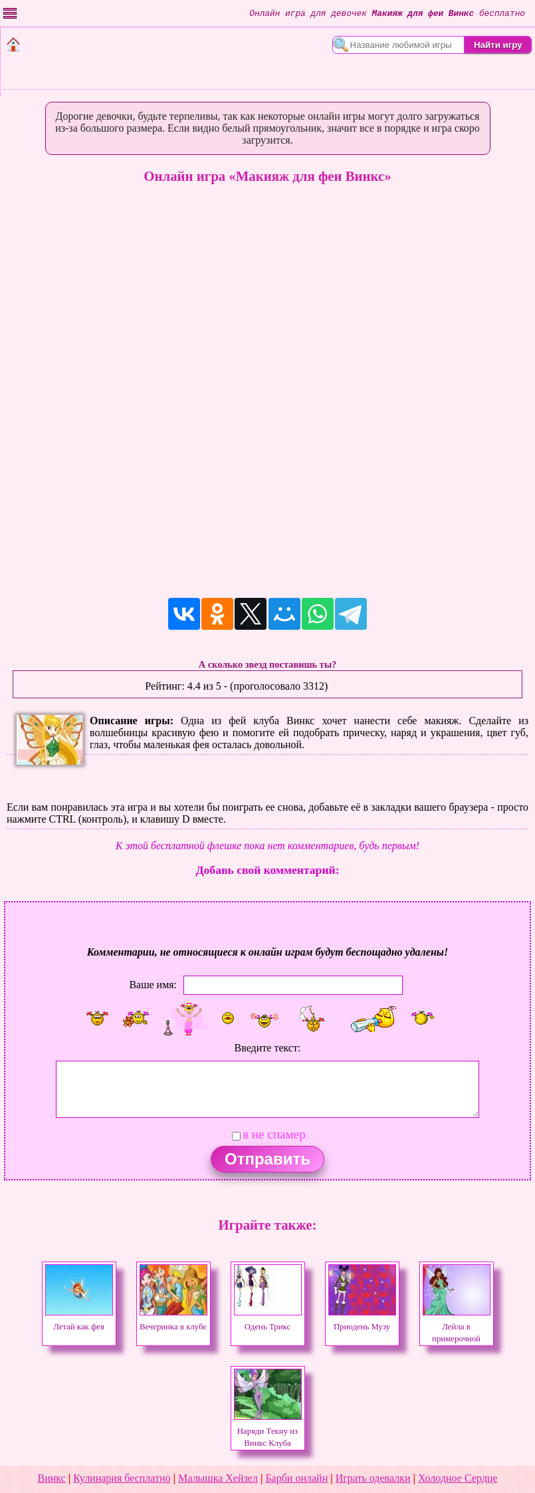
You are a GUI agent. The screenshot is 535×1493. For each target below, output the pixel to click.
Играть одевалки (373, 1478)
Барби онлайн (296, 1478)
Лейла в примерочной (456, 1326)
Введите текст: (268, 1047)
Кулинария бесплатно (121, 1478)
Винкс (52, 1478)
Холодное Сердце (457, 1478)
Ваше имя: (153, 984)
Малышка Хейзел (218, 1478)
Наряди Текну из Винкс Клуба (268, 1431)
